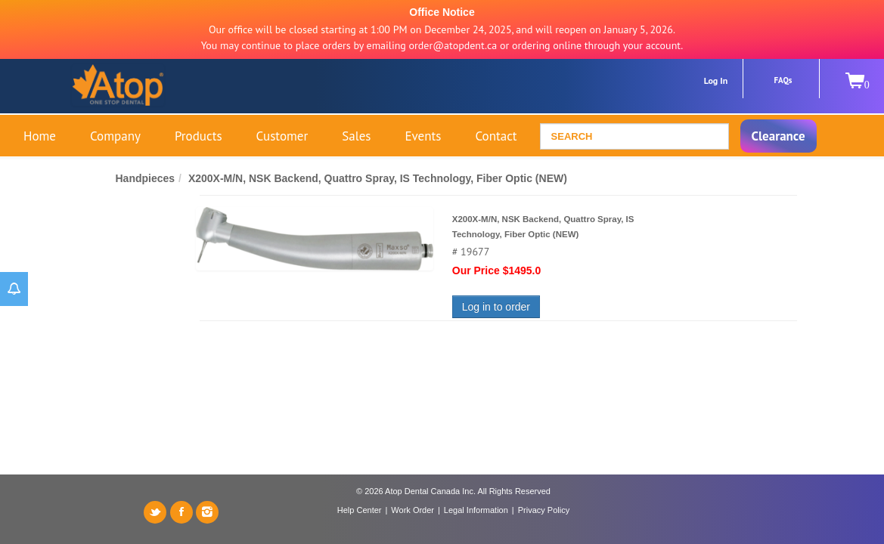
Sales (356, 136)
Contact (495, 136)
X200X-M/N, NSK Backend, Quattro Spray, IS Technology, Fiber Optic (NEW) (377, 178)
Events (423, 136)
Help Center (359, 510)
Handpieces (145, 178)
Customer (282, 136)
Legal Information (476, 510)
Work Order (412, 510)
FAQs (783, 80)
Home (39, 136)
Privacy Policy (543, 510)
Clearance (778, 136)
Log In (716, 80)
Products (198, 136)
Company (115, 136)
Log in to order (496, 307)
